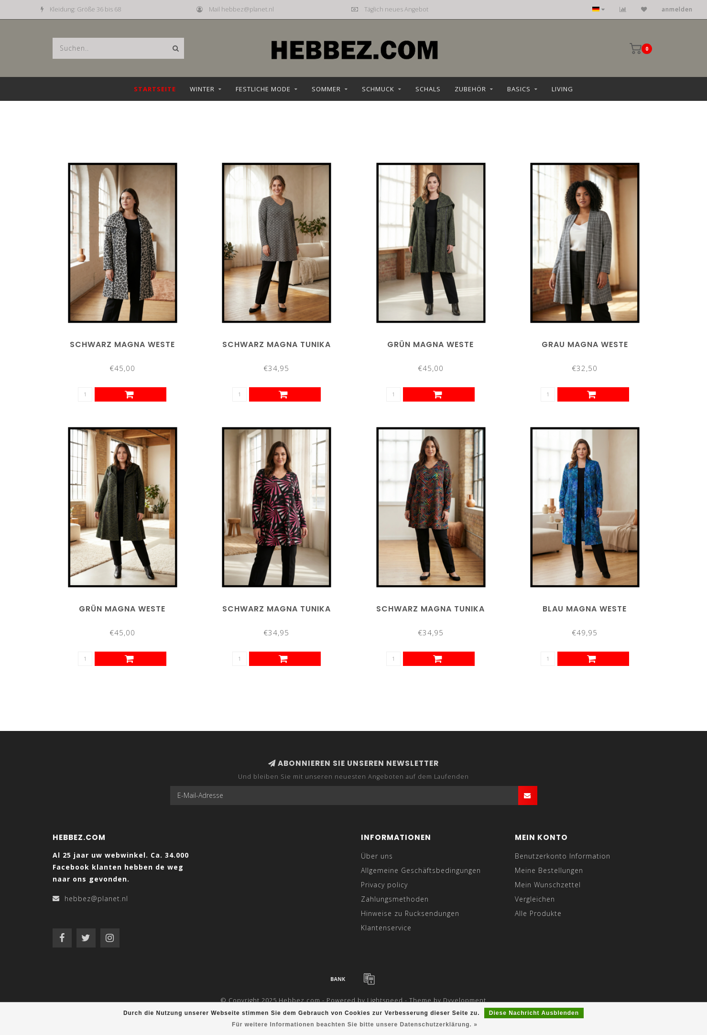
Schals (428, 89)
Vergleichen (535, 899)
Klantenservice (386, 927)
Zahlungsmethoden (395, 899)
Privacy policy (384, 884)
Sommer (326, 89)
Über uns (377, 856)
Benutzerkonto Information (562, 856)
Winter (202, 89)
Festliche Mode (263, 89)
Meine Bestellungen (549, 870)
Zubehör (470, 89)
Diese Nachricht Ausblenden (534, 1013)
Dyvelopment (464, 1000)
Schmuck (378, 89)
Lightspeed (385, 1000)
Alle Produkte (538, 913)
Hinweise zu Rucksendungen (410, 913)
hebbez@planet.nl (96, 898)
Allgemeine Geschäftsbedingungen (421, 870)
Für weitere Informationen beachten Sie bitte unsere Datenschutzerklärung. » (355, 1024)
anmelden (677, 9)
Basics (519, 89)
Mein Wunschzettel (548, 884)
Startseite (155, 89)
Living (562, 89)
